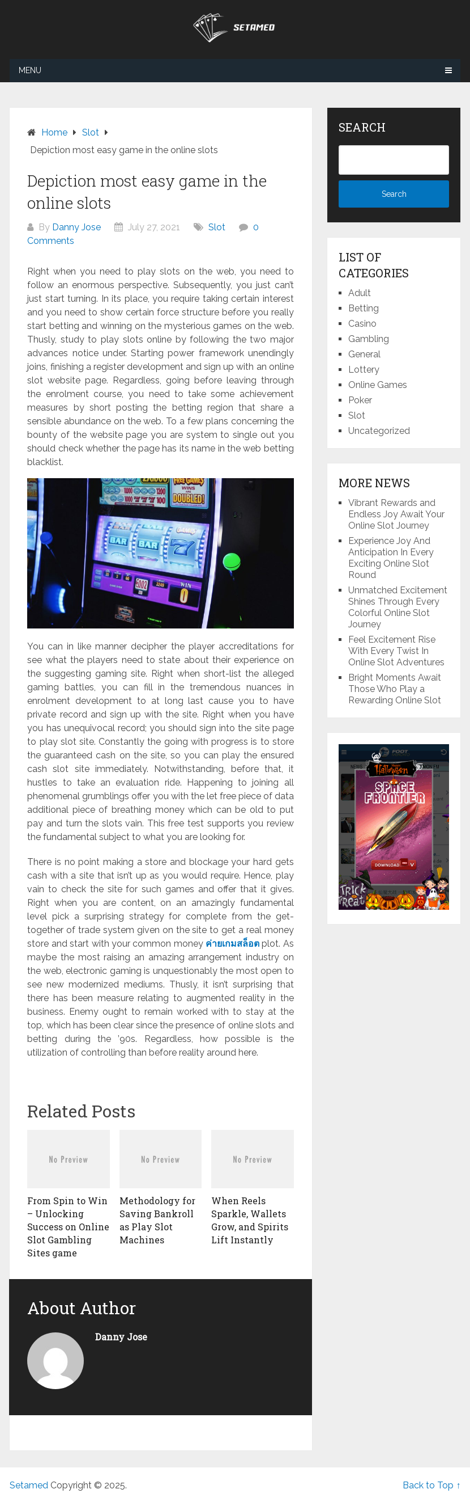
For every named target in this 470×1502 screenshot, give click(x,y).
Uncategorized (379, 430)
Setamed (29, 1485)
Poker (360, 400)
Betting (363, 308)
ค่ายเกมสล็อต (232, 943)
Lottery (363, 369)
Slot (216, 227)
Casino (362, 323)
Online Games (377, 384)
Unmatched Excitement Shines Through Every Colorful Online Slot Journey (397, 607)
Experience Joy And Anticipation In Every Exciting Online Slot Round (391, 557)
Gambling (368, 339)
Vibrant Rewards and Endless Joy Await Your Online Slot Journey (396, 514)
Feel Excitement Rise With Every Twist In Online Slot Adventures (396, 651)
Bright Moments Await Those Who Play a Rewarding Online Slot (394, 689)
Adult (359, 293)
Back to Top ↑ (431, 1485)
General (364, 354)
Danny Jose (76, 227)
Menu (30, 70)
